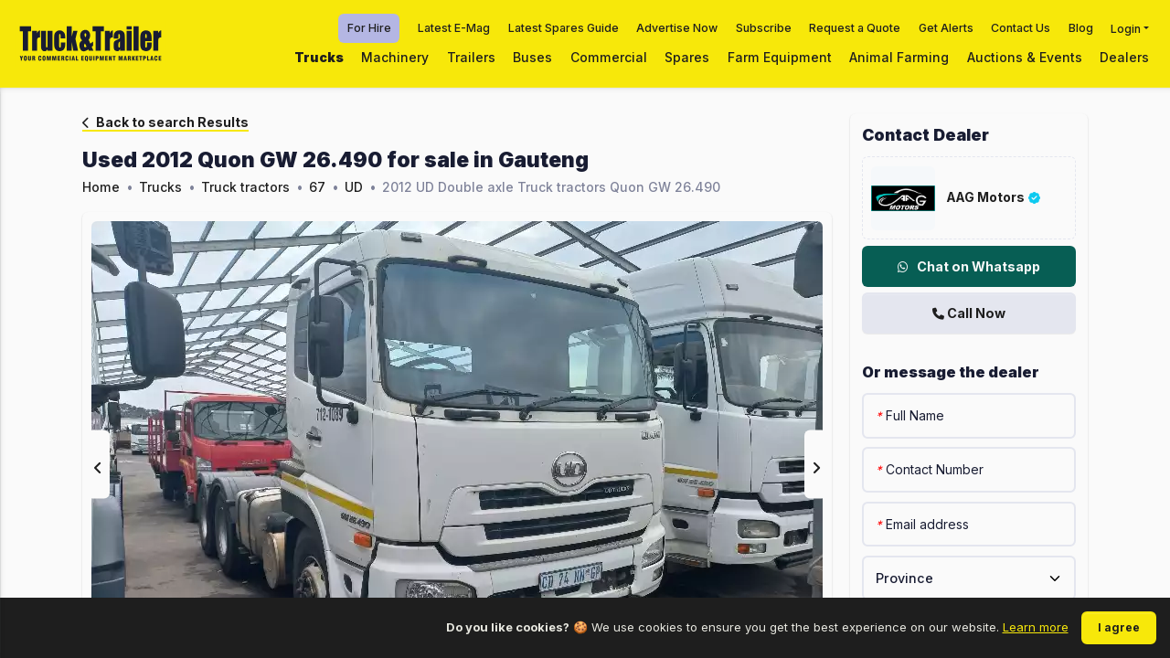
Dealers (1124, 57)
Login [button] (1126, 28)
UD (354, 187)
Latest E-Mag (454, 28)
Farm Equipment (780, 57)
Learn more (1036, 627)
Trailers (471, 57)
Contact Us (1020, 28)
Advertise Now (677, 28)
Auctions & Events (1024, 57)
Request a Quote (854, 28)
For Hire (369, 28)
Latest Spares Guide (563, 28)
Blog (1081, 28)
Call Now (968, 313)
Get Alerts (946, 28)
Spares (687, 57)
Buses (532, 57)
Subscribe (764, 28)
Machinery (395, 57)
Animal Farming (899, 57)
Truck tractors (245, 187)
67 (317, 187)
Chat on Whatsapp (969, 266)
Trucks (319, 57)
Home (101, 187)
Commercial (608, 57)
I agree (1119, 627)
